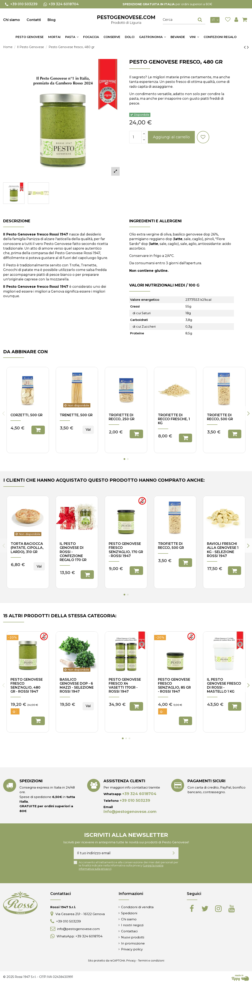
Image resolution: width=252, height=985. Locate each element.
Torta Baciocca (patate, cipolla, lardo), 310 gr (27, 548)
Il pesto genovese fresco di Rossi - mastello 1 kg (224, 686)
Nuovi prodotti (132, 937)
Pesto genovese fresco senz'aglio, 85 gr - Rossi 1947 (174, 686)
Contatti (34, 20)
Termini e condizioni (151, 960)
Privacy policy (132, 949)
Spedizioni (129, 913)
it (216, 20)
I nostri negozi (132, 925)
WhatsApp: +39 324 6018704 (79, 936)
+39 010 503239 (135, 800)
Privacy (131, 960)
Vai (88, 430)
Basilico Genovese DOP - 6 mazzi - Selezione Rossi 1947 (77, 686)
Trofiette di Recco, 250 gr (121, 417)
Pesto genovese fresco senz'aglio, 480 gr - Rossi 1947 (26, 686)
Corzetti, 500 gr (26, 415)
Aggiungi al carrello (171, 137)
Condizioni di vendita (137, 907)
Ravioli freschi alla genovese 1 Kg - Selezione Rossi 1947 (223, 550)
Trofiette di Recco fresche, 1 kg (174, 419)
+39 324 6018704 (139, 793)
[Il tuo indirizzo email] (121, 853)
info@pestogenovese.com (129, 811)
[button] (72, 36)
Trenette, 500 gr (76, 415)
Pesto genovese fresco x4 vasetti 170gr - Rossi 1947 (125, 686)
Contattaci (129, 931)
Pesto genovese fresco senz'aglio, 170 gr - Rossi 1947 (126, 550)
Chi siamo (11, 20)
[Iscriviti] (173, 853)
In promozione (133, 943)
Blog (52, 20)
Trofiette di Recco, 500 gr (220, 417)
